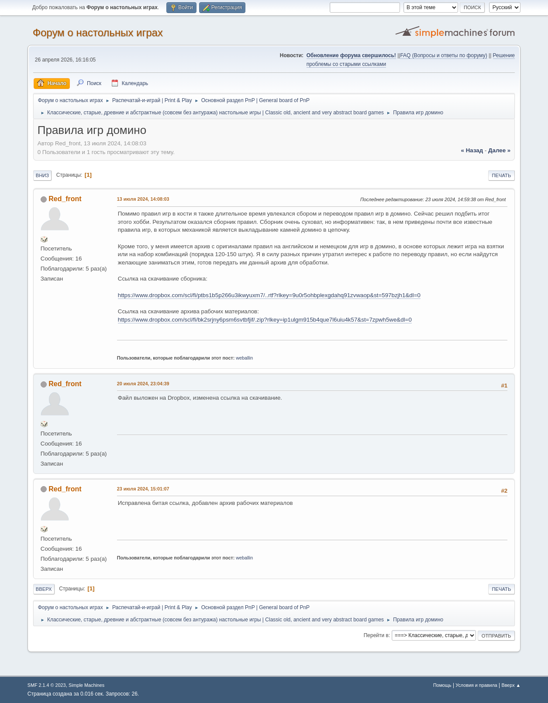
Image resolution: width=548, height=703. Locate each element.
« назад (472, 150)
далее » (499, 150)
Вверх (44, 589)
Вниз (42, 175)
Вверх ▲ (511, 685)
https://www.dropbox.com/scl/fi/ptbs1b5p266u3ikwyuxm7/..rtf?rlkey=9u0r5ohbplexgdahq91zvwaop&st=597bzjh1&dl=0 (269, 295)
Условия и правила (476, 685)
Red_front (64, 198)
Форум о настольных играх (98, 32)
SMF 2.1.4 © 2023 (47, 685)
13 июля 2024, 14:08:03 (143, 199)
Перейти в (376, 635)
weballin (244, 357)
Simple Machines (86, 685)
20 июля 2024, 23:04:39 (143, 383)
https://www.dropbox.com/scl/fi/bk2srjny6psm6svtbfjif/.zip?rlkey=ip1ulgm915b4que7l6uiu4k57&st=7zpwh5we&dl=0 (265, 319)
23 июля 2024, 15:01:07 (143, 488)
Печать (501, 175)
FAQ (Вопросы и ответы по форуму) (443, 55)
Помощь (442, 685)
